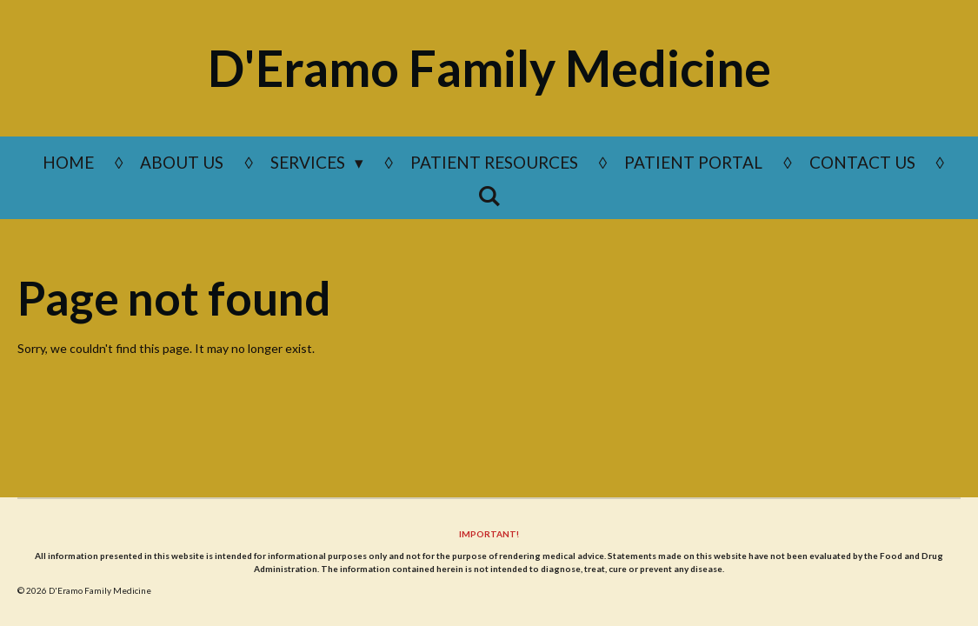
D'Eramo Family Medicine (489, 67)
